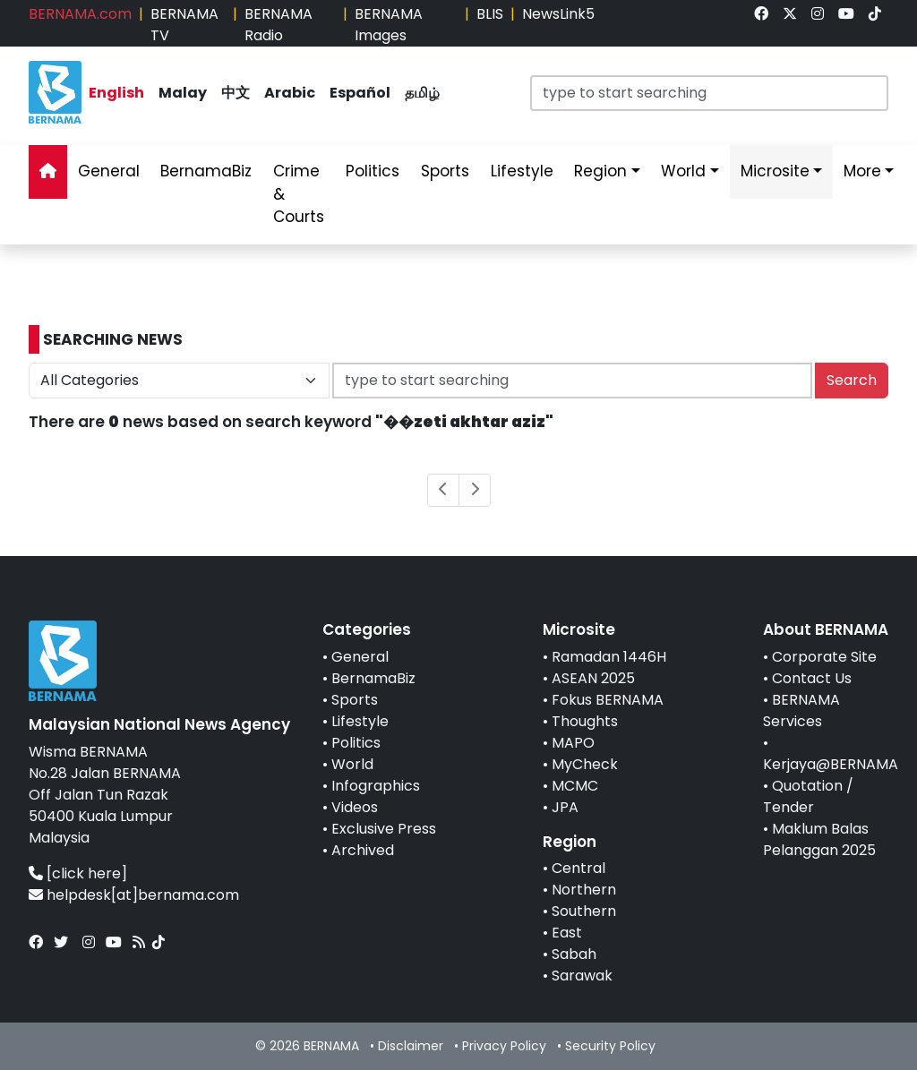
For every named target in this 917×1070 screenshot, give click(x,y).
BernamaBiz (373, 678)
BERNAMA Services (801, 710)
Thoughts (585, 721)
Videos (354, 807)
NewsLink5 (558, 14)
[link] (761, 14)
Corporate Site (824, 656)
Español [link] (360, 92)
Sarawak (582, 975)
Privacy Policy (504, 1046)
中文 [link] (235, 92)
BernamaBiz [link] (206, 171)
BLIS (489, 14)
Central (578, 868)
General (360, 656)
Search (852, 380)
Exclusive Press (383, 828)
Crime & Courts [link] (298, 193)
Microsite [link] (775, 171)
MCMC (575, 785)
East (567, 932)
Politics (356, 742)
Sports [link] (445, 171)
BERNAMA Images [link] (389, 25)
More (862, 171)
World (352, 764)
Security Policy (610, 1046)
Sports (354, 699)
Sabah (574, 954)
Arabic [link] (289, 92)
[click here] (87, 873)
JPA (565, 807)
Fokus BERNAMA (608, 699)
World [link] (683, 171)
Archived (362, 850)
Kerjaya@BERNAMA (830, 764)
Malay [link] (183, 92)
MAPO (573, 742)
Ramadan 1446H (609, 656)
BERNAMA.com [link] (80, 14)
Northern (584, 889)
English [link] (116, 92)
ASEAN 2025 (593, 678)
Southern (584, 911)
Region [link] (600, 171)
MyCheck (585, 764)
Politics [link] (372, 171)
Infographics (375, 785)
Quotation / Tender (808, 796)
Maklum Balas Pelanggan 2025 (819, 839)
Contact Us (812, 678)
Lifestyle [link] (522, 171)
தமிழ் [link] (422, 92)
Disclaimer (410, 1046)
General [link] (109, 171)
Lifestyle (360, 721)
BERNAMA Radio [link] (278, 25)
